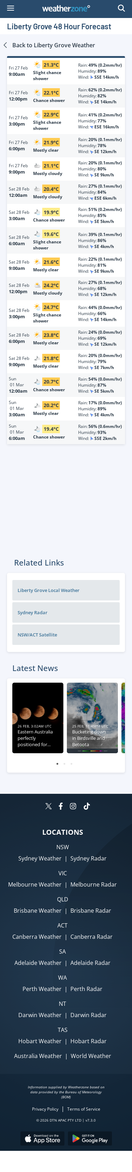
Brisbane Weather (38, 910)
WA (62, 977)
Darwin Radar (88, 1015)
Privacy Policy (45, 1109)
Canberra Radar (91, 937)
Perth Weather (42, 989)
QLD (62, 899)
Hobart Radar (88, 1041)
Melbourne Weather (35, 884)
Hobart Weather (40, 1041)
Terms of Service (83, 1109)
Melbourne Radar (93, 884)
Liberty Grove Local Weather (49, 590)
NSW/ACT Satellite (37, 635)
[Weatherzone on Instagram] (73, 807)
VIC (62, 873)
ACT (62, 925)
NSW (62, 847)
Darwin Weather (40, 1015)
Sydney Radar (33, 612)
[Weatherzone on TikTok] (86, 807)
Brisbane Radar (90, 910)
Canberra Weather (37, 937)
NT (62, 1004)
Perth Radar (86, 989)
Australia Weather (38, 1056)
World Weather (91, 1056)
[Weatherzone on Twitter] (48, 807)
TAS (63, 1030)
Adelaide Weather (38, 963)
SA (62, 951)
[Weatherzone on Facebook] (61, 807)
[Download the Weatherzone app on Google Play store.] (90, 1139)
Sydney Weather (40, 858)
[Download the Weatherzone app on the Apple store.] (42, 1139)
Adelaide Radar (90, 963)
